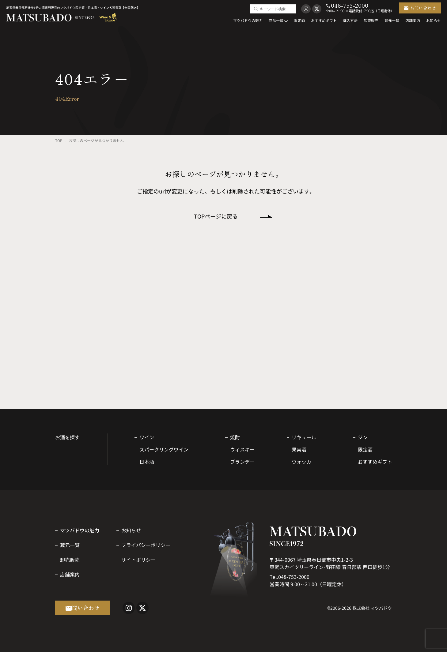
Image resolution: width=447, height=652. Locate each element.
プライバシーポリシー (145, 545)
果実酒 (299, 449)
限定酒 (365, 449)
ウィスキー (242, 449)
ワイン (146, 437)
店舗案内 (70, 574)
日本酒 (146, 461)
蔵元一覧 (70, 545)
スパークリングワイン (163, 449)
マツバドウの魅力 (79, 530)
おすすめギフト (375, 461)
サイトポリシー (138, 559)
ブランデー (242, 461)
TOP (59, 140)
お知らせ (131, 530)
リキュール (304, 437)
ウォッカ (301, 461)
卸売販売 (70, 559)
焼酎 (235, 437)
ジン (363, 437)
